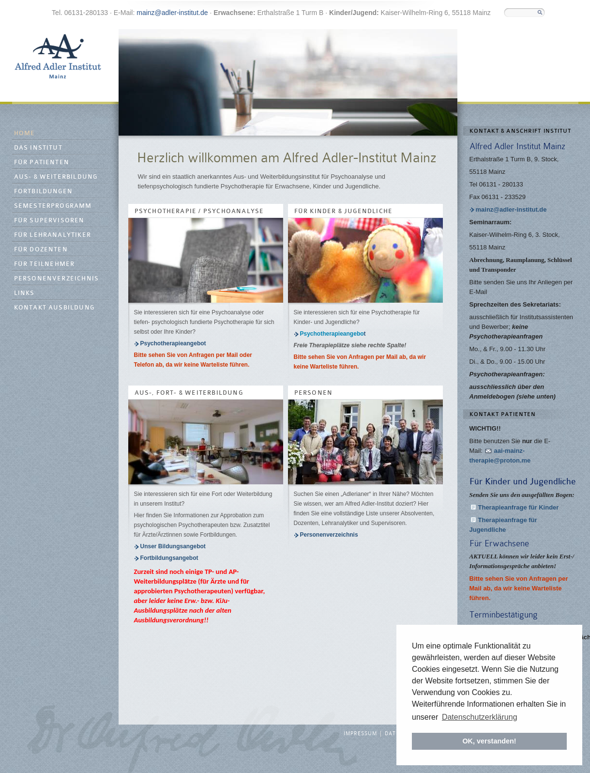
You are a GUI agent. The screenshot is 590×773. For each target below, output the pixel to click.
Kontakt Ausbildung (54, 308)
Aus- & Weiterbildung (56, 177)
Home (24, 133)
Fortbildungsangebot (169, 558)
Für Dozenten (41, 250)
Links (24, 293)
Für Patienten (42, 162)
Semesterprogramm (53, 206)
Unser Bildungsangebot (173, 546)
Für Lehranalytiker (52, 235)
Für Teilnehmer (44, 264)
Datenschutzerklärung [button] (479, 717)
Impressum (360, 734)
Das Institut (38, 148)
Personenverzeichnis (56, 279)
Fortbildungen (43, 191)
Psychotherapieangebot (173, 343)
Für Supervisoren (49, 220)
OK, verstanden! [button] (489, 741)
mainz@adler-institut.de (172, 12)
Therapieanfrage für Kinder (518, 507)
